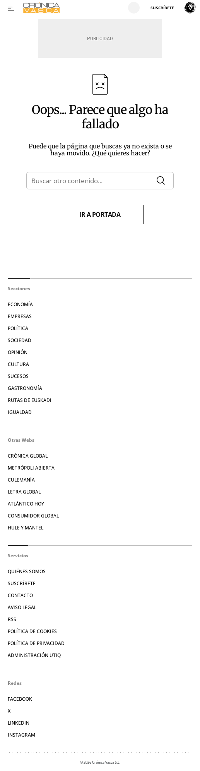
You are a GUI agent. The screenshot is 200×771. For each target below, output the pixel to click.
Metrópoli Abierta (31, 468)
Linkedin (18, 723)
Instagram (21, 735)
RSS (12, 619)
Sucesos (18, 376)
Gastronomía (25, 388)
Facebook (20, 699)
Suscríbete (22, 583)
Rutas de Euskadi (29, 400)
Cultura (18, 364)
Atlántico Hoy (26, 503)
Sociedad (19, 340)
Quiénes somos (27, 571)
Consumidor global (33, 515)
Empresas (20, 316)
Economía (20, 304)
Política (18, 328)
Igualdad (20, 412)
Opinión (17, 352)
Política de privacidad (36, 643)
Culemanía (21, 480)
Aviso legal (22, 607)
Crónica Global (28, 456)
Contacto (20, 595)
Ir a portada (100, 214)
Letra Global (24, 491)
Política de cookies (32, 631)
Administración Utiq (34, 655)
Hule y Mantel (25, 527)
